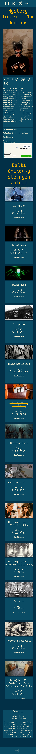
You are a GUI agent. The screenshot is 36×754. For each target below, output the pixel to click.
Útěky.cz (18, 711)
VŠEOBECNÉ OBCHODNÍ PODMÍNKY (18, 736)
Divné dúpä (19, 284)
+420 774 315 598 (18, 718)
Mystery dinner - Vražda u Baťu (19, 524)
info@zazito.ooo (9, 141)
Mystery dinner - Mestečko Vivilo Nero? (19, 563)
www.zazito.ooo (10, 129)
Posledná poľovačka (19, 640)
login (27, 3)
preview (7, 3)
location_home (13, 3)
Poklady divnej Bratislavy (19, 405)
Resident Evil (19, 442)
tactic (20, 3)
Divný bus (19, 324)
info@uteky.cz (18, 716)
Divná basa (19, 245)
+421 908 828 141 (9, 142)
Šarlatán (19, 601)
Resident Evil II (19, 482)
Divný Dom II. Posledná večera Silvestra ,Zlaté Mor (19, 683)
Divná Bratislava (19, 363)
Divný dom (19, 205)
